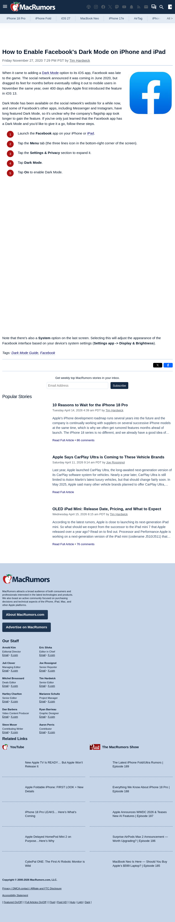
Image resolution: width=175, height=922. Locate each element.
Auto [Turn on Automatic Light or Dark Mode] (72, 902)
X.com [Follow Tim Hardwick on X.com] (51, 685)
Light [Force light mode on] (80, 902)
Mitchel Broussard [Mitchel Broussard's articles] (13, 678)
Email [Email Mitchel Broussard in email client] (5, 685)
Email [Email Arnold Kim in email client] (5, 655)
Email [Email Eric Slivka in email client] (42, 655)
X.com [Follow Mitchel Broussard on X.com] (14, 685)
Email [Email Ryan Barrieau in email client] (42, 716)
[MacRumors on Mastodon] (117, 7)
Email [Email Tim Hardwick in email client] (42, 685)
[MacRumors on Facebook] (103, 7)
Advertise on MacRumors (26, 627)
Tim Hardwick (79, 60)
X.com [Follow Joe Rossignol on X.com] (51, 670)
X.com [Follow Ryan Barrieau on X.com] (51, 716)
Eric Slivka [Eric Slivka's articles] (45, 647)
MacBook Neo (89, 18)
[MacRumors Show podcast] (88, 7)
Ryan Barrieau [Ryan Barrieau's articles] (48, 709)
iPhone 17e (116, 18)
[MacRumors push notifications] (131, 7)
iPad (90, 133)
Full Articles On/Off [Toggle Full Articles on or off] (35, 902)
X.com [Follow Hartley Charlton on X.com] (14, 701)
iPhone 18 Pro (16, 18)
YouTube (17, 747)
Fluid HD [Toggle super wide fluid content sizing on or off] (62, 902)
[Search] (163, 7)
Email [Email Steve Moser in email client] (5, 732)
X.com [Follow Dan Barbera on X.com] (14, 716)
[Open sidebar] (170, 7)
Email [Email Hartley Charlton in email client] (5, 701)
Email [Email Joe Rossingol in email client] (42, 670)
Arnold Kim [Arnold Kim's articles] (9, 647)
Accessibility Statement (15, 895)
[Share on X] (157, 365)
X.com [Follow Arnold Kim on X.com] (14, 655)
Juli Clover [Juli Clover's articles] (8, 663)
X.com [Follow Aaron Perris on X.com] (51, 732)
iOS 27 (65, 18)
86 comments (85, 440)
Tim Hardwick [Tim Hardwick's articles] (47, 678)
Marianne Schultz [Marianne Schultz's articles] (49, 693)
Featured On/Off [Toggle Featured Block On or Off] (13, 902)
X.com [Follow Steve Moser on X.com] (14, 732)
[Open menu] (5, 7)
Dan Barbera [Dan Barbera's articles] (9, 709)
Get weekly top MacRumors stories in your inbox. (87, 378)
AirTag (138, 18)
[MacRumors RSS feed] (138, 7)
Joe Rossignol (115, 462)
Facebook (47, 353)
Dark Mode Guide (24, 353)
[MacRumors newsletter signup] (146, 7)
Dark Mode (50, 73)
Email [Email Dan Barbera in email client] (5, 716)
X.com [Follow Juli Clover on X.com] (14, 670)
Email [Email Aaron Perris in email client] (42, 732)
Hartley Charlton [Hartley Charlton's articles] (12, 693)
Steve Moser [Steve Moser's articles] (9, 724)
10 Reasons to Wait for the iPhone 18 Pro (90, 405)
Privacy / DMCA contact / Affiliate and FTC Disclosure (32, 888)
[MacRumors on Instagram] (96, 7)
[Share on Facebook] (168, 365)
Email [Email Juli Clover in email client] (5, 670)
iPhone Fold (43, 18)
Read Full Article (63, 440)
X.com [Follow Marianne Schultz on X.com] (51, 701)
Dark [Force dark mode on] (87, 902)
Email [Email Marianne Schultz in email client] (42, 701)
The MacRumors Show (120, 747)
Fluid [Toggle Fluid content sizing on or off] (52, 902)
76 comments (85, 544)
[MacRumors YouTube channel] (124, 7)
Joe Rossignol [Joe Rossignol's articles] (48, 663)
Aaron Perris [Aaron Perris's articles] (46, 724)
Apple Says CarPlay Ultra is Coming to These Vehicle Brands (108, 457)
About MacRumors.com (25, 614)
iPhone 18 (159, 18)
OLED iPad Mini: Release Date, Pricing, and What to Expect (106, 509)
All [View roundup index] (170, 18)
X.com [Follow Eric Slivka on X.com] (51, 655)
